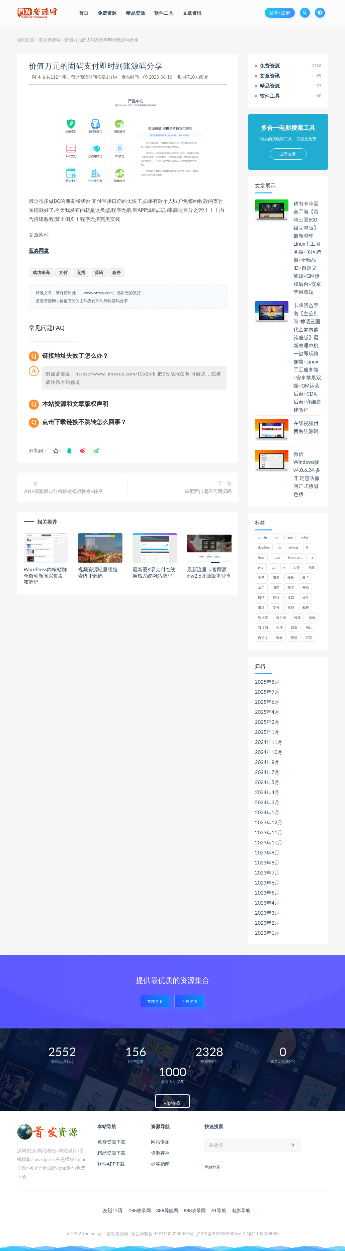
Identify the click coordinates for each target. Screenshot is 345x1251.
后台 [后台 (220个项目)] (261, 587)
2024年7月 (267, 772)
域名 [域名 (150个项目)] (276, 587)
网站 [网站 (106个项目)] (309, 628)
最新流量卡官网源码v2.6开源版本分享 (209, 572)
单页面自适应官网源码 (208, 491)
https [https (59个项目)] (276, 557)
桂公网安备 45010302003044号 (162, 1233)
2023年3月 (267, 913)
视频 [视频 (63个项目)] (294, 638)
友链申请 (113, 1210)
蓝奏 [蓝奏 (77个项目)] (279, 638)
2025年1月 (267, 732)
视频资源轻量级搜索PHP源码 (97, 572)
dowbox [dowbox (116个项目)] (264, 547)
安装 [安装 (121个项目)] (290, 587)
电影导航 (241, 1210)
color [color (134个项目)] (304, 537)
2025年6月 (267, 702)
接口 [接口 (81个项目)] (290, 597)
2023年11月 (268, 832)
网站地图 (212, 1167)
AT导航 (218, 1210)
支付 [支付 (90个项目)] (276, 607)
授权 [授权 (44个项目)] (276, 597)
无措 (81, 272)
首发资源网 (50, 39)
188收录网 (140, 1210)
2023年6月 (267, 883)
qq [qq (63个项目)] (273, 567)
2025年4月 (267, 712)
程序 (116, 272)
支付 (63, 272)
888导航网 (167, 1210)
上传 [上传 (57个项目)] (296, 567)
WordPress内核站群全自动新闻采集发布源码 (45, 575)
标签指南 (160, 1164)
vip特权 (172, 1103)
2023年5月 (267, 893)
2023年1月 (267, 933)
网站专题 (160, 1142)
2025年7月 (267, 692)
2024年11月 (268, 742)
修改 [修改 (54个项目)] (290, 577)
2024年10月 (268, 752)
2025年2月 (267, 722)
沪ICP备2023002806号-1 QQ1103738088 (237, 1233)
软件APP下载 (111, 1164)
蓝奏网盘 (39, 250)
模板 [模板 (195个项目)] (297, 617)
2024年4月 (267, 792)
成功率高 (41, 272)
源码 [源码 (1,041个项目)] (312, 617)
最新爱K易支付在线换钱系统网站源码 (154, 572)
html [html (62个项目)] (261, 557)
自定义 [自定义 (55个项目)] (263, 638)
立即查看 (155, 1001)
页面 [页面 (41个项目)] (309, 638)
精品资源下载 (111, 1153)
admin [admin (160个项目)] (262, 537)
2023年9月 (267, 852)
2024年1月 (267, 812)
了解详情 (189, 1001)
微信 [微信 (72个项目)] (261, 597)
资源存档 (160, 1153)
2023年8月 (267, 862)
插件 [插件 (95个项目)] (305, 597)
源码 (98, 272)
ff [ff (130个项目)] (307, 547)
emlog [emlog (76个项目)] (293, 547)
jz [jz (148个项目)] (312, 557)
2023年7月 (267, 872)
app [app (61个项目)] (290, 537)
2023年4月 (267, 903)
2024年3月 (267, 802)
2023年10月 (268, 842)
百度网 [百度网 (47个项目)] (263, 628)
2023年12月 (268, 822)
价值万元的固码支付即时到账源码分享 (96, 65)
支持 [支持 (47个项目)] (290, 607)
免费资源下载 (111, 1142)
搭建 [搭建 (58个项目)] (261, 607)
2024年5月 (267, 782)
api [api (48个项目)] (277, 537)
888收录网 (195, 1210)
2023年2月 (267, 923)
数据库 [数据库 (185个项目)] (263, 617)
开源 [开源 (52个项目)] (305, 587)
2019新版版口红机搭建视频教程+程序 (63, 491)
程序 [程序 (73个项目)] (279, 628)
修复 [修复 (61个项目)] (276, 577)
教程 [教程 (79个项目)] (305, 607)
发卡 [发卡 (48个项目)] (305, 577)
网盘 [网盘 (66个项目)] (294, 628)
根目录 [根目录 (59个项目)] (281, 617)
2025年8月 (267, 682)
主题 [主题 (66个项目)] (261, 577)
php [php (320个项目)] (261, 567)
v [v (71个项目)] (284, 567)
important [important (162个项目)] (295, 557)
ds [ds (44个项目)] (279, 547)
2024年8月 (267, 762)
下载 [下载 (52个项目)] (311, 567)
